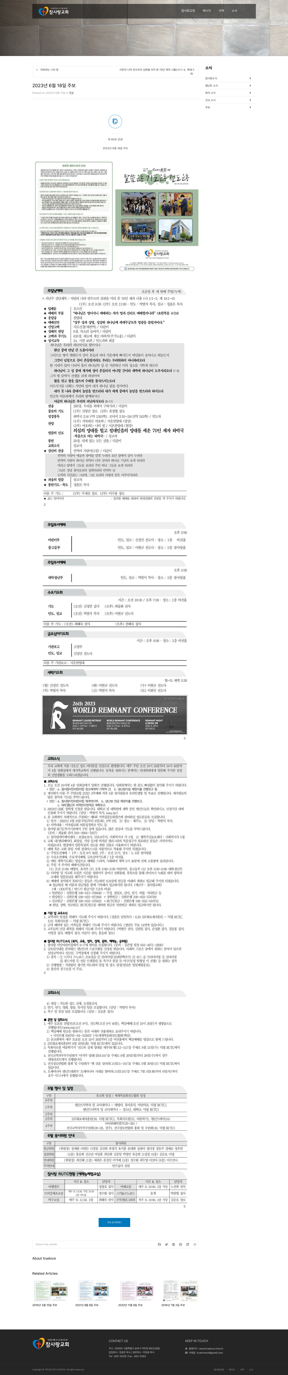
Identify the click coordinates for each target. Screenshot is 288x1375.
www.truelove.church (211, 1348)
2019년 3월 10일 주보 (44, 1305)
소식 (234, 11)
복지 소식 (210, 92)
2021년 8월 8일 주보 (86, 1305)
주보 (71, 92)
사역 (221, 11)
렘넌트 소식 (211, 85)
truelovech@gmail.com (210, 1352)
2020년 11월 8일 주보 (130, 1305)
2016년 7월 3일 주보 (173, 1305)
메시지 (207, 11)
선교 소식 (210, 100)
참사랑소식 (211, 78)
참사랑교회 (188, 11)
